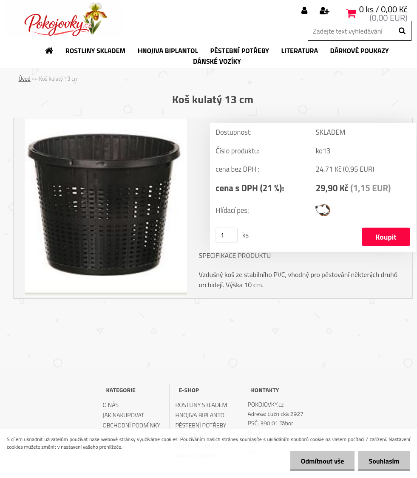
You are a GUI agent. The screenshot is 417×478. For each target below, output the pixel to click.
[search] (401, 31)
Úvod (25, 78)
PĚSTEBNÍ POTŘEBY (201, 425)
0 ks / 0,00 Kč (383, 9)
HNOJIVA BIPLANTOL (201, 414)
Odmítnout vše (322, 461)
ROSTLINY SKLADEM (201, 404)
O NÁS (110, 404)
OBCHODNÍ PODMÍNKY (131, 425)
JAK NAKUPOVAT (123, 414)
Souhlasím (384, 461)
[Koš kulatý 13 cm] (106, 121)
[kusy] (227, 235)
